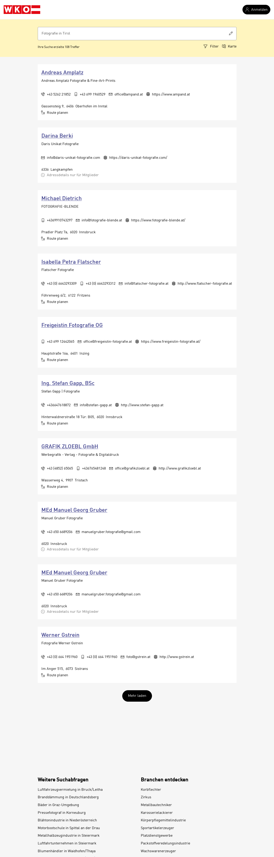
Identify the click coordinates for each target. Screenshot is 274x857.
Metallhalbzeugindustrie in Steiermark (69, 836)
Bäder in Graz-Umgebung (58, 805)
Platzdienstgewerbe (157, 836)
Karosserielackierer (157, 813)
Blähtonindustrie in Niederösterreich (67, 820)
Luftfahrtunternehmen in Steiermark (67, 843)
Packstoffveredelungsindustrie (165, 843)
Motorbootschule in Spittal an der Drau (69, 828)
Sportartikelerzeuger (157, 828)
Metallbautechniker (156, 805)
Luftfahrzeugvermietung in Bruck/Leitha (70, 790)
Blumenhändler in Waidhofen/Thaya (67, 851)
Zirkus (146, 797)
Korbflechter (151, 790)
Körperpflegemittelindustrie (163, 820)
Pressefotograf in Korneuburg (62, 813)
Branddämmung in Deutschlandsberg (68, 797)
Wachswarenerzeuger (158, 851)
